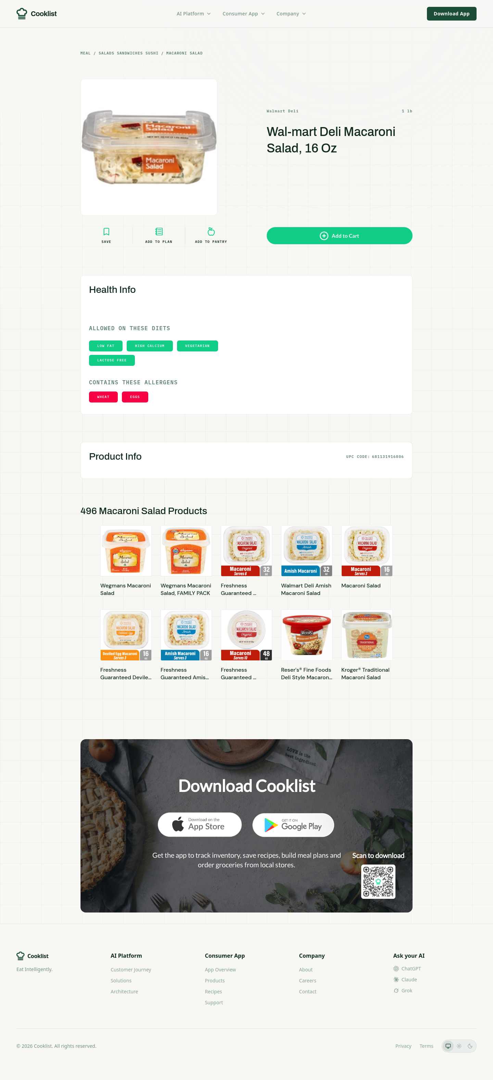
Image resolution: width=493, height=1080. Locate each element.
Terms (426, 1046)
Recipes (213, 991)
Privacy (403, 1046)
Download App (452, 13)
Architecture (124, 991)
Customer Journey (131, 969)
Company (292, 13)
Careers (307, 980)
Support (214, 1002)
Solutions (121, 980)
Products (215, 980)
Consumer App (244, 13)
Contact (308, 991)
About (306, 969)
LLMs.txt (377, 1046)
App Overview (220, 969)
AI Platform (194, 13)
